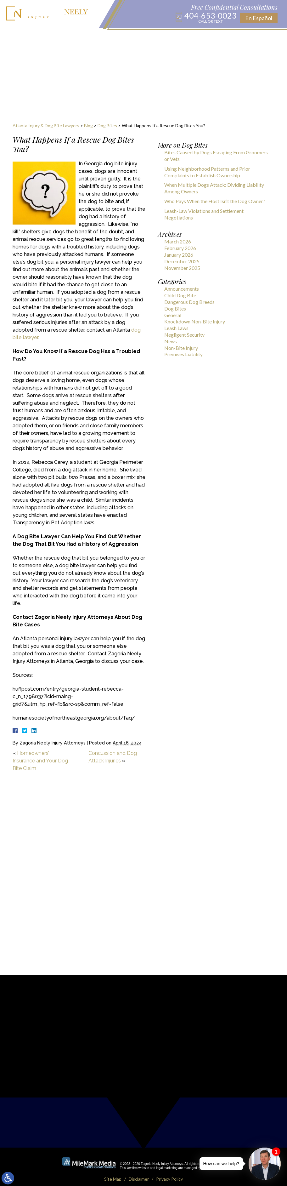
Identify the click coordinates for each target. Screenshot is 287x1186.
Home (16, 38)
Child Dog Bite (180, 295)
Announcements (181, 289)
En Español (258, 17)
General (172, 315)
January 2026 (178, 255)
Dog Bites (107, 125)
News (170, 341)
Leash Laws (176, 328)
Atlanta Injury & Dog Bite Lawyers (46, 125)
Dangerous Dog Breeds (189, 302)
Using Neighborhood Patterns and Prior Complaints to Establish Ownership (207, 172)
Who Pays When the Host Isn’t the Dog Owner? (214, 201)
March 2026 (177, 241)
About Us (38, 38)
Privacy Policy (169, 1172)
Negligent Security (184, 335)
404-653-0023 (210, 17)
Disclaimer (139, 1172)
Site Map (112, 1172)
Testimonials (215, 38)
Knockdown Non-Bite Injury (194, 321)
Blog (130, 38)
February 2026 (180, 248)
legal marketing (166, 1161)
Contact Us (249, 38)
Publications (156, 38)
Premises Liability (183, 354)
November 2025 (182, 268)
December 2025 (182, 261)
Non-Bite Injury (181, 348)
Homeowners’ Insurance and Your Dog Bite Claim (40, 760)
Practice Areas (72, 38)
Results (185, 38)
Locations (107, 38)
